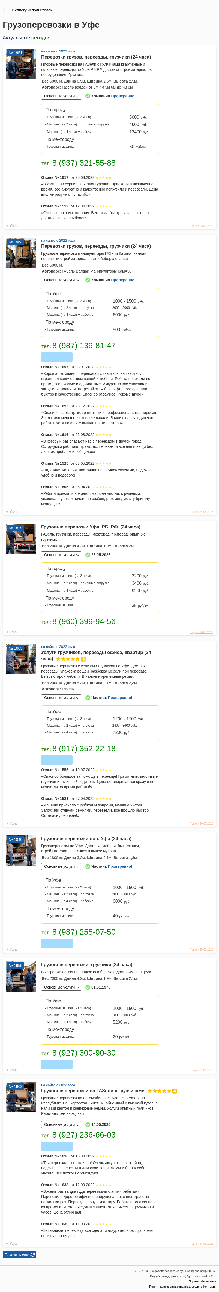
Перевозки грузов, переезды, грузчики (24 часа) (96, 57)
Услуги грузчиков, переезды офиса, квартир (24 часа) (96, 656)
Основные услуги (59, 96)
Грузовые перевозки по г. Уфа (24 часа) (86, 838)
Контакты (209, 1286)
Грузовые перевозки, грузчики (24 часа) (86, 964)
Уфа (13, 226)
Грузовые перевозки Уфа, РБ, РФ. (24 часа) (90, 527)
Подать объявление (202, 1281)
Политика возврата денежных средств (175, 1286)
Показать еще (17, 1255)
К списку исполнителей (32, 10)
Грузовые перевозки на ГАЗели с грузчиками (100, 1091)
